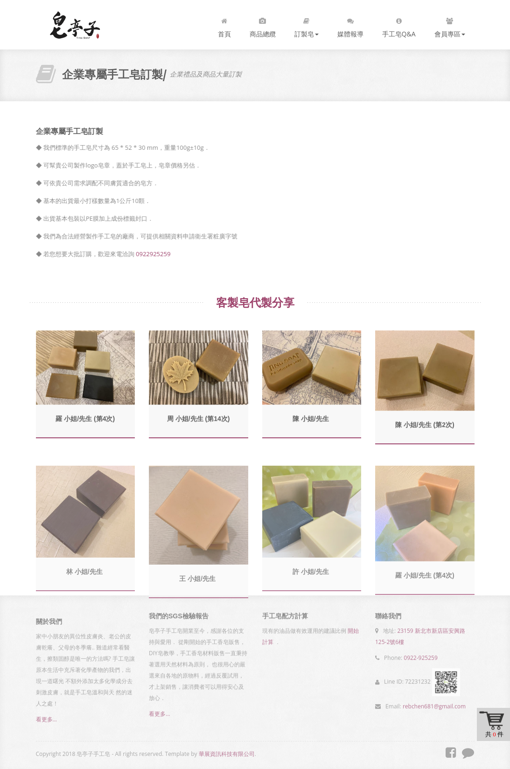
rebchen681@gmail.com (434, 704)
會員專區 (449, 25)
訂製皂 (306, 25)
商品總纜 (263, 25)
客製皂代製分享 (255, 302)
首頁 (224, 25)
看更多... (46, 722)
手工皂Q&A (399, 25)
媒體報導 (350, 25)
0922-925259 (420, 656)
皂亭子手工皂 (75, 24)
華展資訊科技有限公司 (227, 754)
